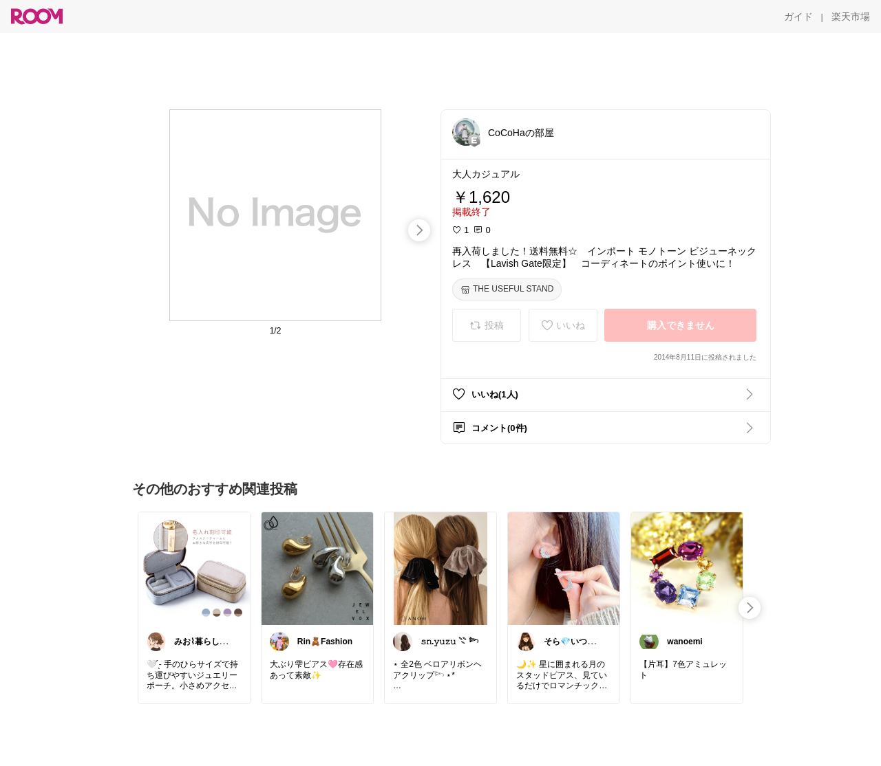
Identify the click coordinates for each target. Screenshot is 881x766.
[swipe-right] (419, 230)
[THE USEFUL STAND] (507, 289)
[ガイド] (798, 16)
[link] (194, 568)
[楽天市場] (850, 16)
